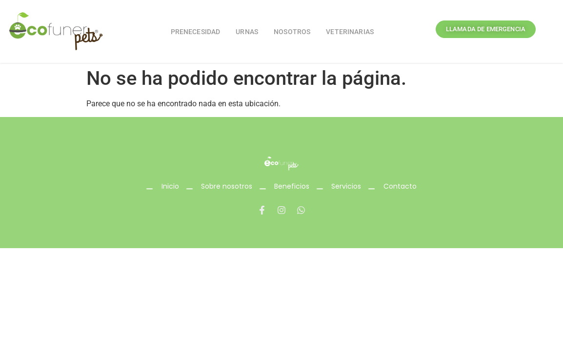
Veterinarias (350, 32)
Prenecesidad (196, 32)
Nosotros (292, 32)
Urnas (247, 32)
